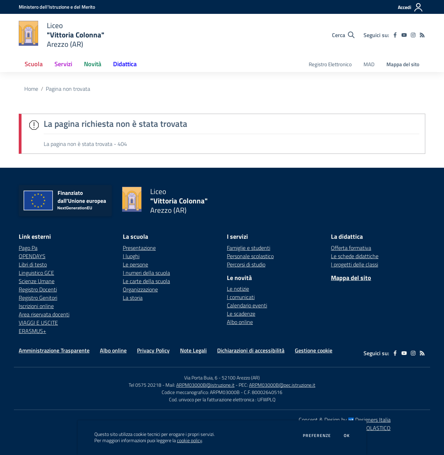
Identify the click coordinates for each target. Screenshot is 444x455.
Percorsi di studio (246, 264)
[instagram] (413, 35)
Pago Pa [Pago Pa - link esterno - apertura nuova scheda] (28, 248)
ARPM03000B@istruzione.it (205, 384)
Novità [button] (92, 64)
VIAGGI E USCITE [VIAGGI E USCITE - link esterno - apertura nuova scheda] (38, 322)
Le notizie (238, 289)
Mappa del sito (402, 64)
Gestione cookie (313, 350)
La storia (133, 298)
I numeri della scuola (146, 273)
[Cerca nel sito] (343, 35)
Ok (347, 436)
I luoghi (131, 256)
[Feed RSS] (422, 35)
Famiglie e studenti (248, 248)
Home (31, 89)
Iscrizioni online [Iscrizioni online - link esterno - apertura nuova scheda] (36, 306)
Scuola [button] (34, 64)
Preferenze (317, 436)
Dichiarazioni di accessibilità (250, 350)
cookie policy (189, 440)
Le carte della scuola (146, 281)
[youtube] (404, 35)
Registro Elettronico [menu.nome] (330, 64)
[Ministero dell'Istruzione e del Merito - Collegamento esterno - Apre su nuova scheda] (57, 6)
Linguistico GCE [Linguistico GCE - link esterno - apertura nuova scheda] (36, 273)
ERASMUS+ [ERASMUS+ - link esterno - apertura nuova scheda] (32, 331)
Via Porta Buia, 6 (200, 377)
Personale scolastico (250, 256)
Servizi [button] (63, 64)
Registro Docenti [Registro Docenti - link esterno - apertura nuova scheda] (38, 289)
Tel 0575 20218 (145, 384)
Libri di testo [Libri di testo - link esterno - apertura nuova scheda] (33, 264)
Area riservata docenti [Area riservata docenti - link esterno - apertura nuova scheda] (44, 314)
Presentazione (139, 248)
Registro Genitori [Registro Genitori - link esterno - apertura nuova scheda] (38, 298)
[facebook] (395, 35)
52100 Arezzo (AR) (241, 377)
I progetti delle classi (354, 264)
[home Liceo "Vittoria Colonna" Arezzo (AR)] (61, 35)
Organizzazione (140, 289)
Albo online (240, 322)
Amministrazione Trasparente (54, 350)
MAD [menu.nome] (369, 64)
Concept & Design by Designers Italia (345, 419)
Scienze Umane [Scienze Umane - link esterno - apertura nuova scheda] (36, 281)
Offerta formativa (351, 248)
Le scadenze (241, 313)
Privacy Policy (153, 350)
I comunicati (241, 297)
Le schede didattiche (354, 256)
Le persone (135, 264)
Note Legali (193, 350)
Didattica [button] (125, 64)
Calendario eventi (247, 305)
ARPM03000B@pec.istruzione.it (282, 384)
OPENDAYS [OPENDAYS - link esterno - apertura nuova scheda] (32, 256)
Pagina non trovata (68, 89)
